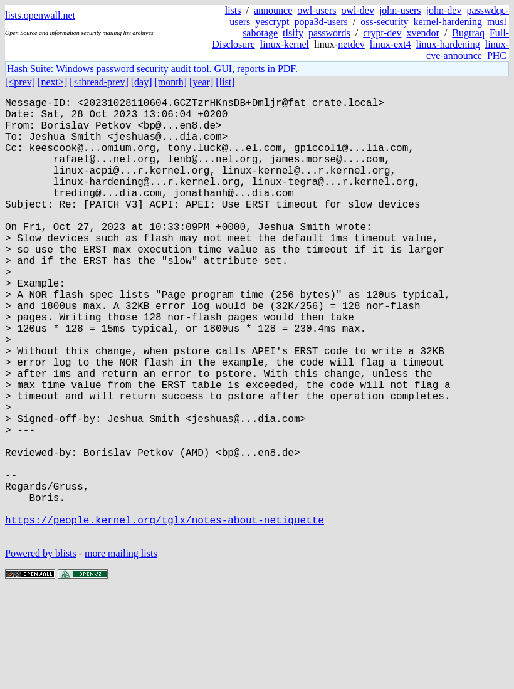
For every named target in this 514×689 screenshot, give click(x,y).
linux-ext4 (390, 44)
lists (233, 10)
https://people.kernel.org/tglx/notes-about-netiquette (164, 615)
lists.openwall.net (40, 15)
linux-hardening (448, 44)
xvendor (422, 33)
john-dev (444, 10)
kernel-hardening (448, 21)
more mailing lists (121, 651)
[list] (225, 81)
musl (496, 21)
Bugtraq (468, 33)
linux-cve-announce (467, 50)
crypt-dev (382, 33)
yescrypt (272, 21)
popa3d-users (320, 21)
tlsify (293, 33)
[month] (171, 81)
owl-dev (357, 10)
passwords (329, 33)
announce (273, 10)
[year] (201, 81)
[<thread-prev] (99, 81)
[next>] (52, 81)
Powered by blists (40, 651)
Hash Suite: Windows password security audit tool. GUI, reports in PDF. (152, 68)
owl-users (316, 10)
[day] (141, 81)
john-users (400, 10)
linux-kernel (284, 44)
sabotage (260, 33)
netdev (351, 44)
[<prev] (20, 81)
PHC (496, 55)
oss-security (384, 21)
